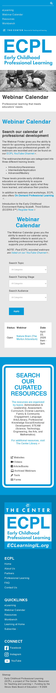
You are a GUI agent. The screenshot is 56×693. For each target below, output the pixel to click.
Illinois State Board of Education (21, 687)
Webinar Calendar (12, 15)
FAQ (7, 583)
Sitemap (6, 675)
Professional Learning (16, 578)
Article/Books (20, 466)
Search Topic (16, 263)
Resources (8, 19)
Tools (15, 475)
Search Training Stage (21, 277)
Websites (17, 458)
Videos (16, 462)
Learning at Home (14, 624)
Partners (9, 573)
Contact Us (10, 588)
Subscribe (11, 629)
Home (7, 564)
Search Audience (18, 291)
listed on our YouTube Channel (30, 253)
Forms (16, 480)
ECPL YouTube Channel (21, 154)
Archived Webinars (23, 471)
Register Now (27, 210)
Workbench (8, 23)
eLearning (8, 10)
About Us (9, 569)
